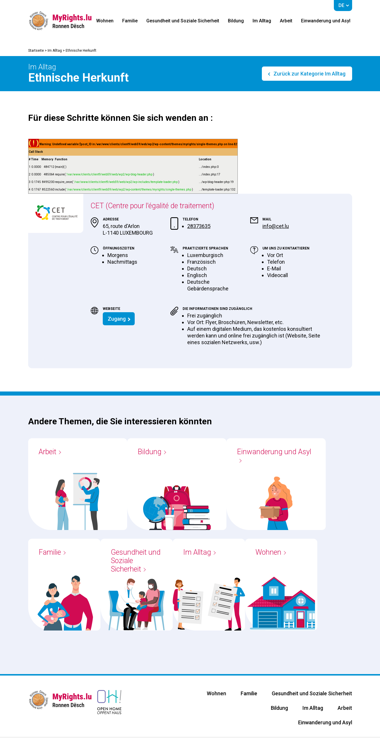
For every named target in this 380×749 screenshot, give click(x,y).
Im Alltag (262, 21)
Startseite (36, 51)
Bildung (236, 21)
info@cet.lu (275, 226)
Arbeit (286, 21)
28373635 (198, 226)
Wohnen (105, 21)
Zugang (117, 319)
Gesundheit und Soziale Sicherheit (182, 21)
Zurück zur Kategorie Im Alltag (308, 74)
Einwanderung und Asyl (325, 21)
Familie (130, 21)
